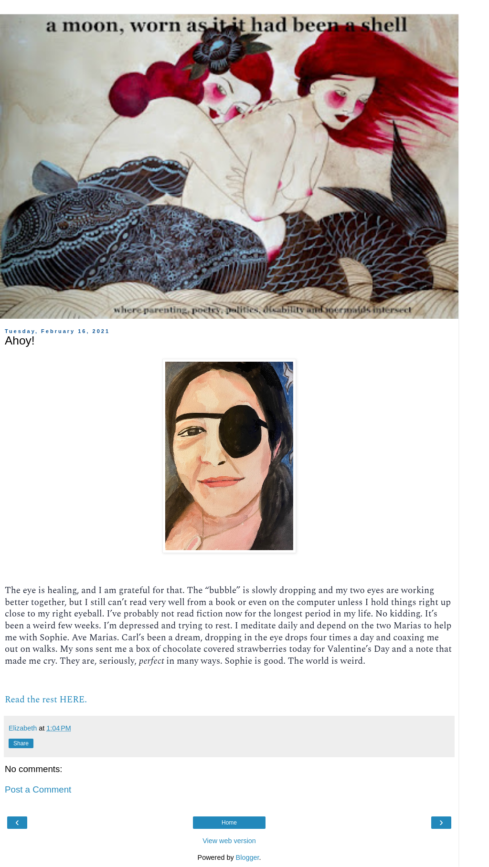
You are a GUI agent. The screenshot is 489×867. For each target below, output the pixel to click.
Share (21, 743)
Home (229, 822)
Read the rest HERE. (46, 700)
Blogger (247, 857)
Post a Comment (38, 789)
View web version (229, 841)
